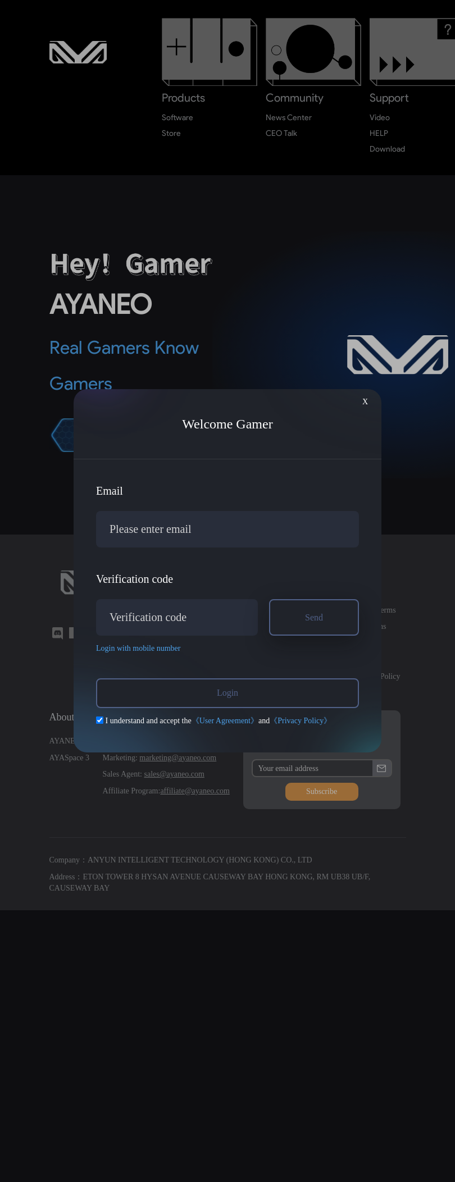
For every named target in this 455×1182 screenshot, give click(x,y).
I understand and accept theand (213, 720)
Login (227, 692)
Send (314, 617)
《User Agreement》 (225, 720)
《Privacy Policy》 (300, 720)
